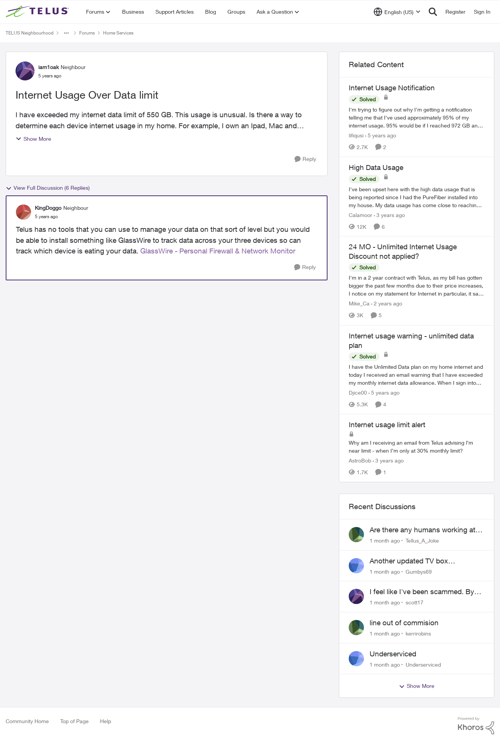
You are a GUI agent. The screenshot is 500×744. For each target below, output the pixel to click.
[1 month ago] (385, 540)
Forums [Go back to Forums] (87, 33)
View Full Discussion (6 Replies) (48, 187)
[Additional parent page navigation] (66, 33)
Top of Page (74, 721)
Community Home (27, 721)
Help (105, 721)
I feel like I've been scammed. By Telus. (422, 591)
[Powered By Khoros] (476, 726)
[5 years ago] (380, 135)
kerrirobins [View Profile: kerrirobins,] (418, 633)
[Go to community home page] (38, 12)
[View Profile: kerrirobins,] (356, 627)
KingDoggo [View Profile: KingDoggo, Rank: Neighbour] (48, 207)
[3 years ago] (389, 215)
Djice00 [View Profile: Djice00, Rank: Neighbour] (358, 392)
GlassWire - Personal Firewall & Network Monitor (217, 251)
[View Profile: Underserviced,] (356, 658)
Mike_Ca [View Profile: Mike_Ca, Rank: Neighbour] (359, 303)
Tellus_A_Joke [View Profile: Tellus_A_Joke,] (422, 540)
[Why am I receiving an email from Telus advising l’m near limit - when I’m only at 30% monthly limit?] (416, 447)
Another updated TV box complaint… (409, 561)
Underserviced (393, 654)
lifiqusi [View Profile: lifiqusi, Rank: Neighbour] (356, 135)
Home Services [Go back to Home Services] (118, 33)
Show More (33, 138)
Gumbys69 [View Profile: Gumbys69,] (419, 571)
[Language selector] (397, 11)
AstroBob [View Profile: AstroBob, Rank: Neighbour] (360, 460)
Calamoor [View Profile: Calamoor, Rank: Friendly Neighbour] (360, 214)
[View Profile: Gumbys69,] (356, 565)
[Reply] (305, 159)
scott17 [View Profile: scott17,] (414, 602)
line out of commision (404, 622)
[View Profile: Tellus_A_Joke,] (356, 534)
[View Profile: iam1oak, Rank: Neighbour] (25, 70)
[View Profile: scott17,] (356, 596)
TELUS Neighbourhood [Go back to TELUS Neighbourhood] (29, 33)
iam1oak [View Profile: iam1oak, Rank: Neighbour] (48, 67)
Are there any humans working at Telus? (422, 530)
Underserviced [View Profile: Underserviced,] (423, 664)
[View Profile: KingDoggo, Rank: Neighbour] (23, 212)
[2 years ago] (386, 304)
